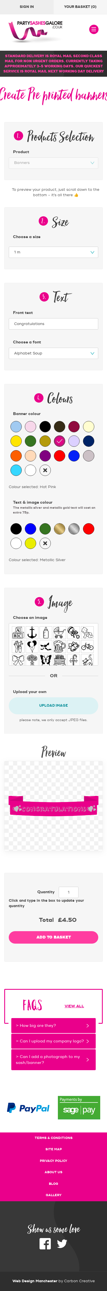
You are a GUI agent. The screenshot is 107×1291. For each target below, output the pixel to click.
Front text (23, 312)
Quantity (45, 892)
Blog (53, 1184)
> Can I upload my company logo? (50, 1041)
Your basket (80, 7)
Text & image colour (55, 507)
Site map (53, 1149)
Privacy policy (53, 1161)
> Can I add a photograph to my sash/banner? (48, 1059)
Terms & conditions (54, 1138)
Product (21, 152)
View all (74, 1006)
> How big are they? (36, 1025)
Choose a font (27, 342)
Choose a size (26, 237)
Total (46, 920)
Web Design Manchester (34, 1281)
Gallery (54, 1195)
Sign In (27, 7)
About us (53, 1172)
